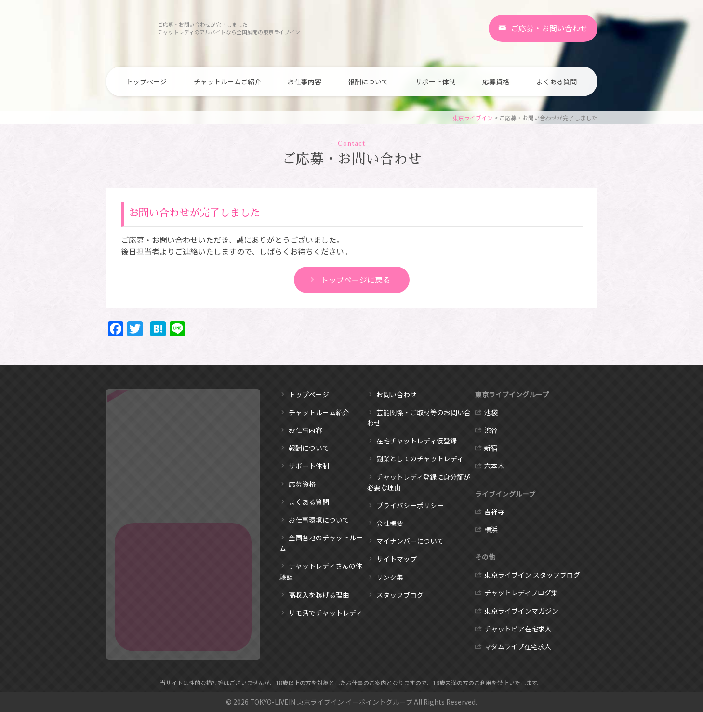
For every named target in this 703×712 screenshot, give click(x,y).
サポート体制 (435, 81)
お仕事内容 (304, 81)
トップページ (146, 81)
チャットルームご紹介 (227, 81)
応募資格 (495, 81)
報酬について (368, 81)
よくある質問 (556, 81)
